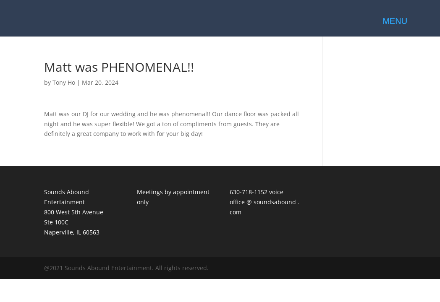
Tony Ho (63, 82)
